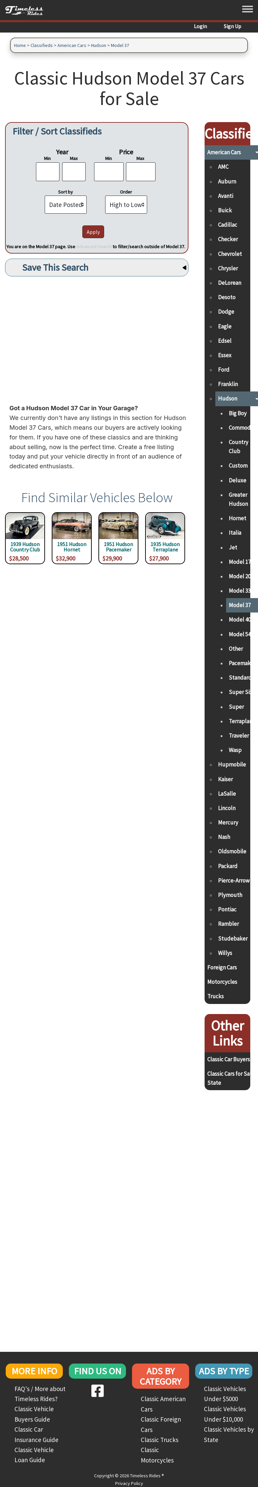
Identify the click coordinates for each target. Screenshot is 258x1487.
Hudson (98, 45)
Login (200, 26)
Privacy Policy (129, 1483)
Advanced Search (94, 247)
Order (126, 192)
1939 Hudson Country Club (25, 547)
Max (74, 158)
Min (47, 158)
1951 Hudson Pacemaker (118, 547)
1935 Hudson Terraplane (165, 547)
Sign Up (232, 26)
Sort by (65, 192)
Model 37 (120, 45)
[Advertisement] (96, 338)
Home (20, 45)
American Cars (71, 45)
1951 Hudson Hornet (71, 547)
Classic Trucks (159, 1440)
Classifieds (42, 45)
